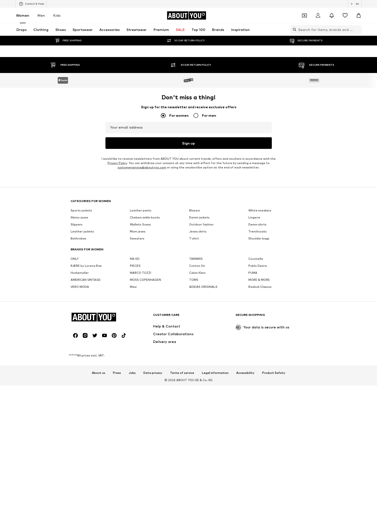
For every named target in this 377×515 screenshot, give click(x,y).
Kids (56, 15)
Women (22, 15)
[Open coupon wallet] (304, 15)
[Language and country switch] (354, 4)
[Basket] (359, 15)
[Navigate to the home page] (186, 15)
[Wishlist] (345, 15)
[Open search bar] (293, 29)
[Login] (318, 15)
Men (41, 15)
